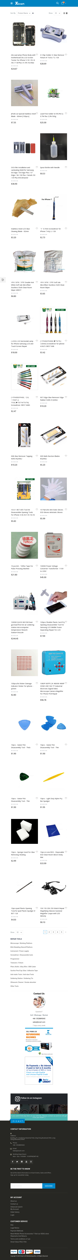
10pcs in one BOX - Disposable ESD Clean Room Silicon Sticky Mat (52, 463)
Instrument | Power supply (20, 530)
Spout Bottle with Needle (50, 137)
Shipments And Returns (19, 815)
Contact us (14, 783)
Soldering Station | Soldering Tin (22, 557)
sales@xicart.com (39, 601)
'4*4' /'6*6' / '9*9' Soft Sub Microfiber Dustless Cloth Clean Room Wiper (52, 194)
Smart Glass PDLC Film (19, 820)
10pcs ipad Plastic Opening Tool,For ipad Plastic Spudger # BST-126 (23, 489)
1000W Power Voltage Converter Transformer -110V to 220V (51, 327)
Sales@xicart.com (19, 729)
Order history (15, 791)
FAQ (12, 804)
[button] (37, 55)
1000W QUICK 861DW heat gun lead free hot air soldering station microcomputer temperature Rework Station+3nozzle (22, 356)
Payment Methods (17, 809)
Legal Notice (15, 806)
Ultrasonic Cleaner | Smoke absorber (23, 561)
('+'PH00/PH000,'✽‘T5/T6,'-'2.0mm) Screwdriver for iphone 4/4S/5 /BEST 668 (52, 223)
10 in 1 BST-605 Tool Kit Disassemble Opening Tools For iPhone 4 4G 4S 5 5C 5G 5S (23, 301)
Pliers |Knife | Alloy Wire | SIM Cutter (23, 545)
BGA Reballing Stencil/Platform (22, 526)
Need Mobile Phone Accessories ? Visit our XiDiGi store (30, 812)
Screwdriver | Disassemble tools (22, 534)
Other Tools (15, 565)
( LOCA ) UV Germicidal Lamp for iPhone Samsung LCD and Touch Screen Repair (22, 223)
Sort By (13, 13)
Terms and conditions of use (20, 818)
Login (12, 794)
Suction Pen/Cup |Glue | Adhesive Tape (24, 549)
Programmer (15, 537)
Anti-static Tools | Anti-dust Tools (22, 553)
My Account (15, 788)
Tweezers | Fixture (17, 541)
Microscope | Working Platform (21, 522)
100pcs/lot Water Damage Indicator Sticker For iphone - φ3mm (22, 385)
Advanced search (16, 785)
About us (14, 780)
